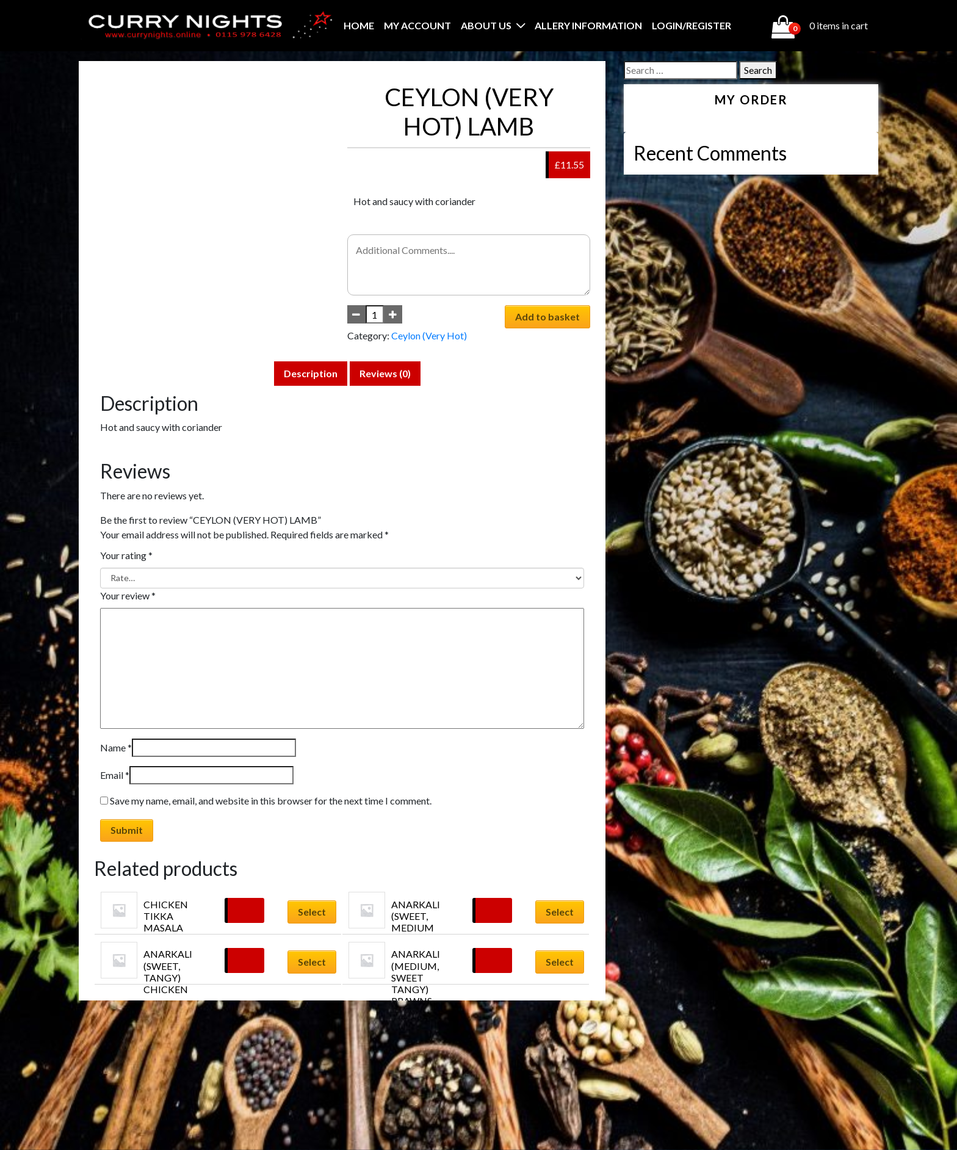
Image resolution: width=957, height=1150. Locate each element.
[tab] (310, 373)
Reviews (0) (385, 373)
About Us (486, 25)
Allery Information (588, 25)
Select (312, 911)
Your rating (126, 555)
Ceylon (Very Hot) (429, 335)
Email (114, 775)
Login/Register (691, 25)
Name (116, 747)
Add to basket (547, 316)
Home (359, 25)
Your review (128, 595)
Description (311, 373)
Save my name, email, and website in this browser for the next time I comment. (271, 800)
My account (417, 25)
